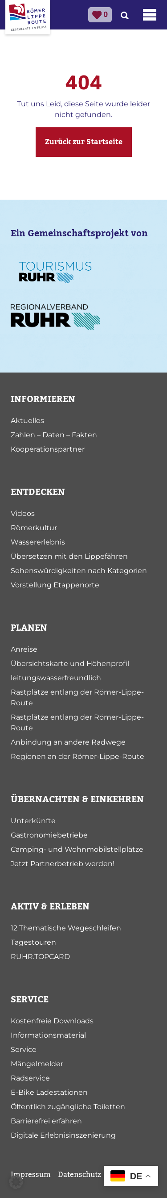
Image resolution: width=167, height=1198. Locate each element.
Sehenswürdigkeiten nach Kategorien (79, 570)
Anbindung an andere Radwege (68, 742)
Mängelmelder (37, 1064)
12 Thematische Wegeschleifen (66, 928)
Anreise (24, 649)
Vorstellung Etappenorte (55, 585)
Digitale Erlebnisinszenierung (63, 1135)
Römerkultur (34, 528)
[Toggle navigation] (150, 14)
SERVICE (30, 999)
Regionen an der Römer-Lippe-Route (77, 756)
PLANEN (29, 628)
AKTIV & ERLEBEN (50, 906)
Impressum (31, 1175)
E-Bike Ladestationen (49, 1092)
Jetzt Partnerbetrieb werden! (62, 863)
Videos (23, 513)
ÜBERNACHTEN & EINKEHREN (77, 799)
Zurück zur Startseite (83, 142)
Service (24, 1049)
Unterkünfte (33, 821)
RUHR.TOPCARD (40, 956)
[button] (16, 1182)
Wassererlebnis (38, 542)
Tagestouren (33, 942)
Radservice (30, 1078)
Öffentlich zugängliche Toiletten (68, 1106)
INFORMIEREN (43, 399)
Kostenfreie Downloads (52, 1021)
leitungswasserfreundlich (56, 678)
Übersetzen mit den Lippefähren (69, 556)
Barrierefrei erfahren (46, 1121)
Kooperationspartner (48, 449)
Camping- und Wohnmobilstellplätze (77, 849)
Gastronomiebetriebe (49, 835)
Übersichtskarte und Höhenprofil (70, 663)
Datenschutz (79, 1175)
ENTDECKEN (38, 492)
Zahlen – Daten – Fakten (54, 435)
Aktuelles (27, 420)
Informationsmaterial (48, 1035)
